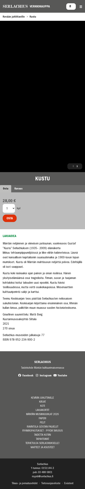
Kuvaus (18, 188)
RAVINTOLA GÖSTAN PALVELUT (42, 426)
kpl (18, 208)
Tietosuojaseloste (50, 483)
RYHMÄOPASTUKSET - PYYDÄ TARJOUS (42, 430)
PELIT (42, 422)
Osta (5, 188)
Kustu (33, 16)
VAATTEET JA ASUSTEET (42, 447)
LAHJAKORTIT (42, 410)
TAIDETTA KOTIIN (42, 434)
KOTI (42, 405)
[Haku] (71, 6)
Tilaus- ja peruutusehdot (25, 483)
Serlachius (42, 362)
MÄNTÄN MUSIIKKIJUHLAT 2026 (42, 414)
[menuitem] (71, 6)
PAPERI (42, 418)
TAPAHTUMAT (42, 439)
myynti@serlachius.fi (42, 476)
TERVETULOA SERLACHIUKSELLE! (42, 443)
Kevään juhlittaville (14, 16)
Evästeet (68, 483)
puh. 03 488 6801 (42, 472)
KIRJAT (42, 401)
